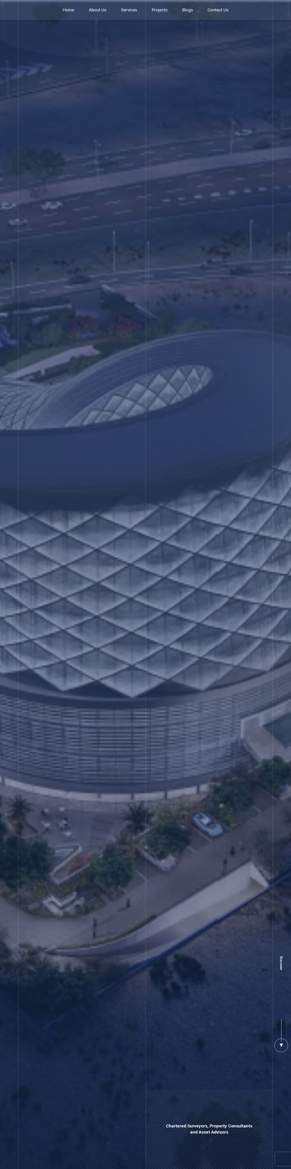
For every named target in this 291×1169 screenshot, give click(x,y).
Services (129, 9)
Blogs (187, 9)
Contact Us (218, 9)
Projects (160, 9)
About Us (97, 9)
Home (68, 9)
